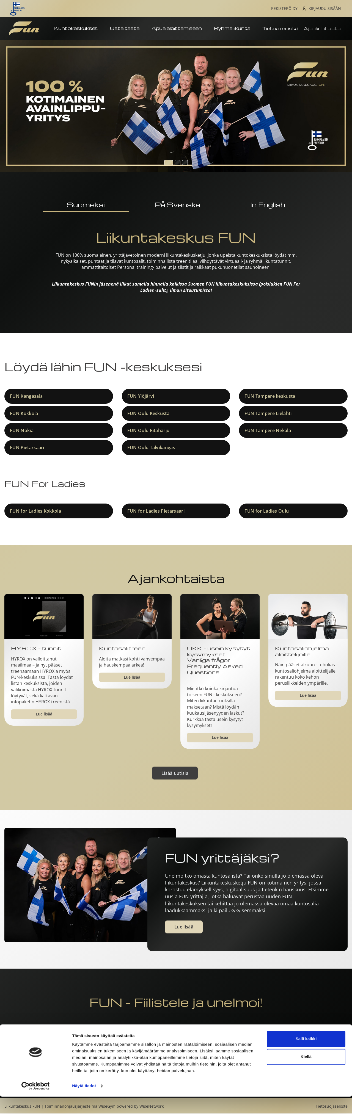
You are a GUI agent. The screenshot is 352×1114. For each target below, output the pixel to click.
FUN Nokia (22, 431)
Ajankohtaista (322, 29)
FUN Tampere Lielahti (268, 414)
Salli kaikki (306, 1056)
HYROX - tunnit (36, 649)
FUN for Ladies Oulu (266, 511)
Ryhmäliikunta (235, 29)
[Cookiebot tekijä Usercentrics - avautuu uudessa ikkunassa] (36, 1103)
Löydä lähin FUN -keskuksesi (103, 367)
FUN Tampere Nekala (267, 431)
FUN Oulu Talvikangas (151, 448)
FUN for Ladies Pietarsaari (156, 511)
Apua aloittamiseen (180, 29)
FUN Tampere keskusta (269, 397)
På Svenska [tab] (177, 205)
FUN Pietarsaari (27, 448)
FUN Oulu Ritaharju (148, 431)
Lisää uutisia (174, 774)
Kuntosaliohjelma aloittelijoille (302, 652)
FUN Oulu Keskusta (148, 414)
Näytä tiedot (84, 1103)
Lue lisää (44, 714)
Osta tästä (128, 29)
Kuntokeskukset (79, 29)
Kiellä (306, 1074)
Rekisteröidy (284, 8)
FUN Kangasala (26, 397)
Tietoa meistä (280, 29)
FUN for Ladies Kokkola (35, 511)
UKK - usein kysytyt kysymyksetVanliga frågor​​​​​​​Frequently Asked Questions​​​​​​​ (218, 661)
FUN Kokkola (24, 414)
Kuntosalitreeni (123, 649)
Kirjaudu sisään (325, 8)
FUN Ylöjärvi (140, 397)
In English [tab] (267, 205)
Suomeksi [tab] (86, 205)
